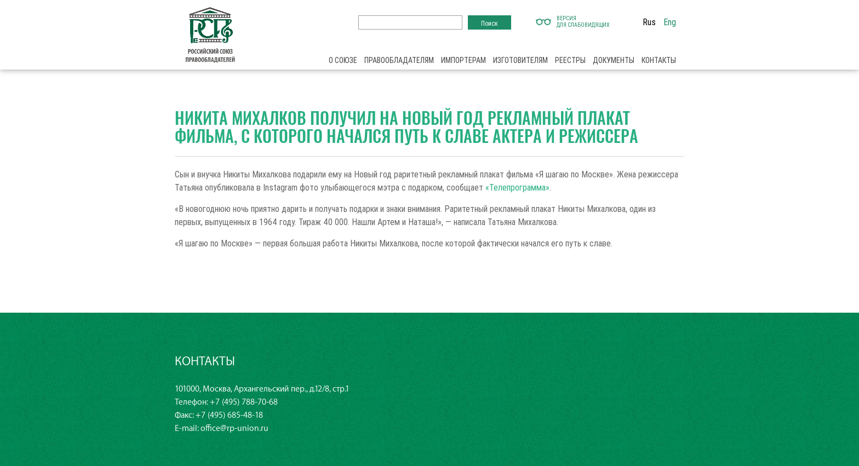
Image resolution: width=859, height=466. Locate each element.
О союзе (343, 60)
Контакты (659, 60)
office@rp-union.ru (234, 428)
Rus (649, 21)
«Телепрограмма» (517, 187)
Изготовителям (520, 60)
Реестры (570, 60)
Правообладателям (399, 60)
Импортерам (463, 60)
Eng (669, 21)
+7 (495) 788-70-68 (244, 402)
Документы (613, 60)
